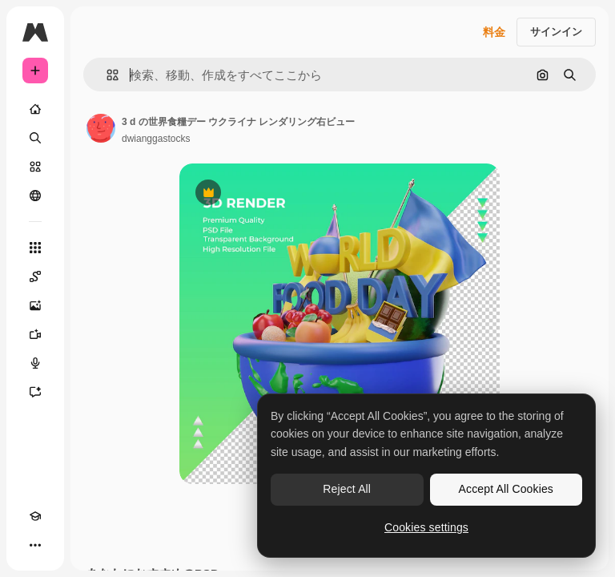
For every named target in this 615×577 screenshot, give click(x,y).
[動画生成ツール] (35, 334)
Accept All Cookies (506, 488)
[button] (106, 75)
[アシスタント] (35, 392)
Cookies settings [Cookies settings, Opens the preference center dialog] (426, 527)
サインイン (556, 32)
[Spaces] (35, 276)
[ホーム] (35, 109)
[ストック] (35, 167)
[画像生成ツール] (35, 305)
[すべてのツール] (35, 247)
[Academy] (35, 516)
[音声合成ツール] (35, 363)
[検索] (35, 138)
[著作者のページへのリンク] (100, 128)
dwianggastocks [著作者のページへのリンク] (156, 138)
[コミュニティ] (35, 195)
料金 (494, 32)
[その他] (35, 545)
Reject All (347, 488)
